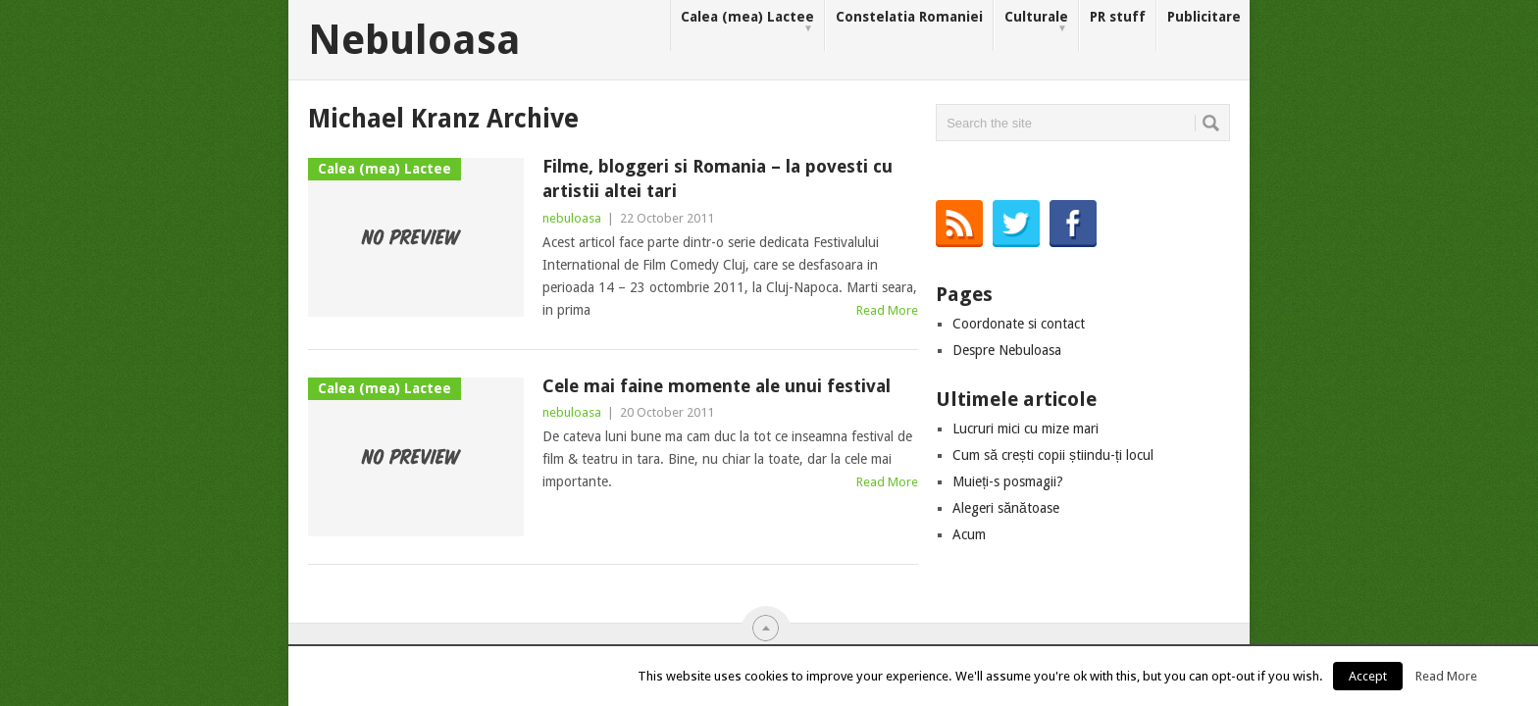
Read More (887, 310)
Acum (969, 534)
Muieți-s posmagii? (1007, 481)
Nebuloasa (414, 40)
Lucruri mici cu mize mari (1025, 428)
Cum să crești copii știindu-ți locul (1053, 455)
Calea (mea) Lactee (747, 22)
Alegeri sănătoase (1005, 508)
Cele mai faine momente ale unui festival (716, 386)
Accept (1368, 676)
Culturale (1036, 22)
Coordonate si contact (1018, 323)
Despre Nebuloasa (1006, 350)
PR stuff (1118, 17)
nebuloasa (571, 218)
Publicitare (1204, 17)
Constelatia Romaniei (909, 17)
